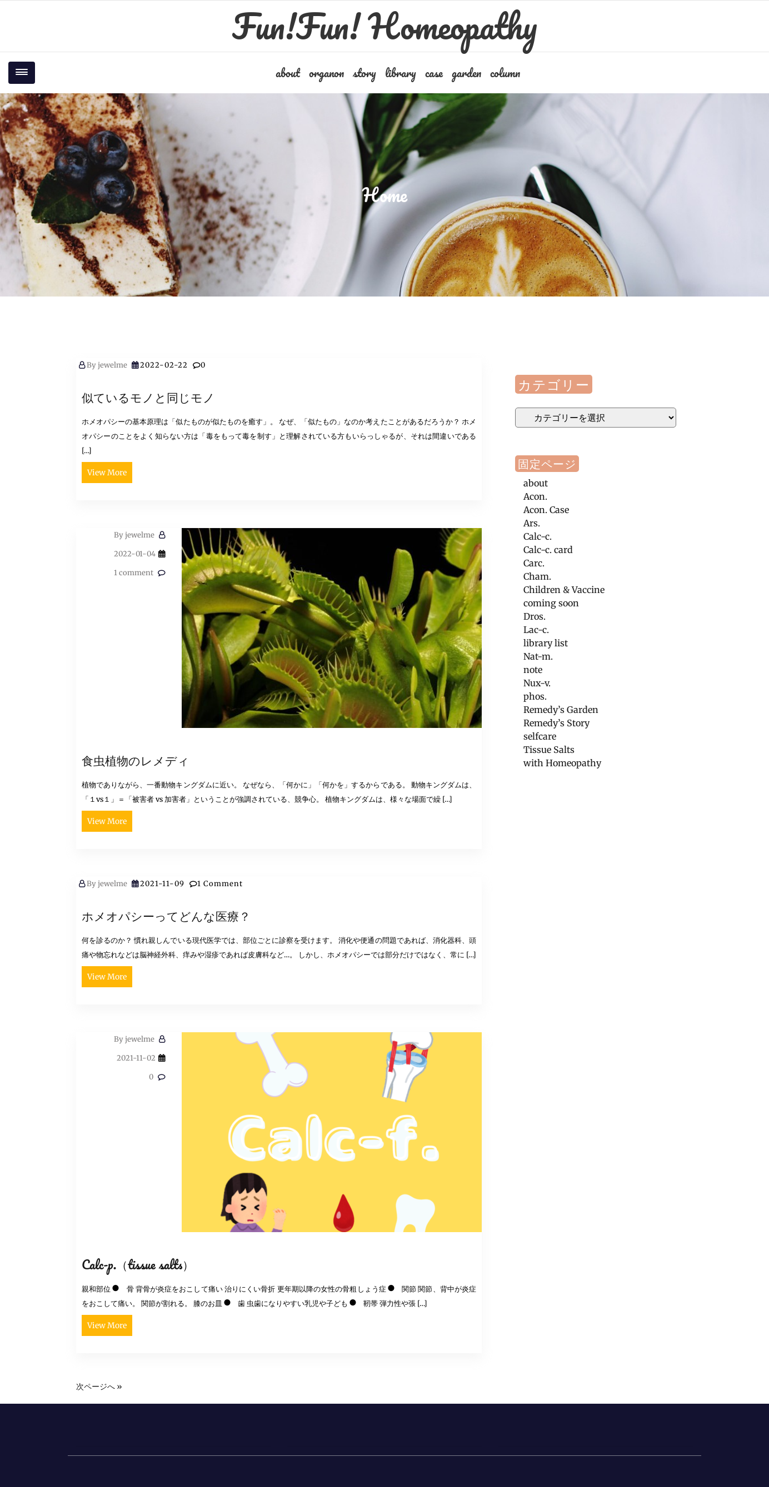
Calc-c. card (548, 549)
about (288, 73)
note (532, 669)
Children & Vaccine (564, 589)
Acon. (535, 496)
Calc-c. (537, 536)
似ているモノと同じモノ (148, 397)
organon (326, 73)
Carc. (534, 563)
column (505, 73)
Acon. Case (546, 509)
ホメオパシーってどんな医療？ (166, 916)
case (434, 73)
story (364, 73)
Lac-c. (536, 629)
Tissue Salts (549, 749)
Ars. (531, 523)
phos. (535, 696)
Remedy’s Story (556, 723)
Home (384, 195)
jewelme (107, 365)
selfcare (539, 736)
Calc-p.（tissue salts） (138, 1264)
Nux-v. (537, 683)
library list (545, 643)
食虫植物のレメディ (135, 760)
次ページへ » (99, 1386)
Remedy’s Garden (560, 709)
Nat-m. (538, 656)
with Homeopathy (562, 762)
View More (107, 473)
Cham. (537, 576)
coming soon (551, 603)
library (400, 73)
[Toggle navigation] (21, 73)
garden (466, 73)
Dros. (534, 616)
